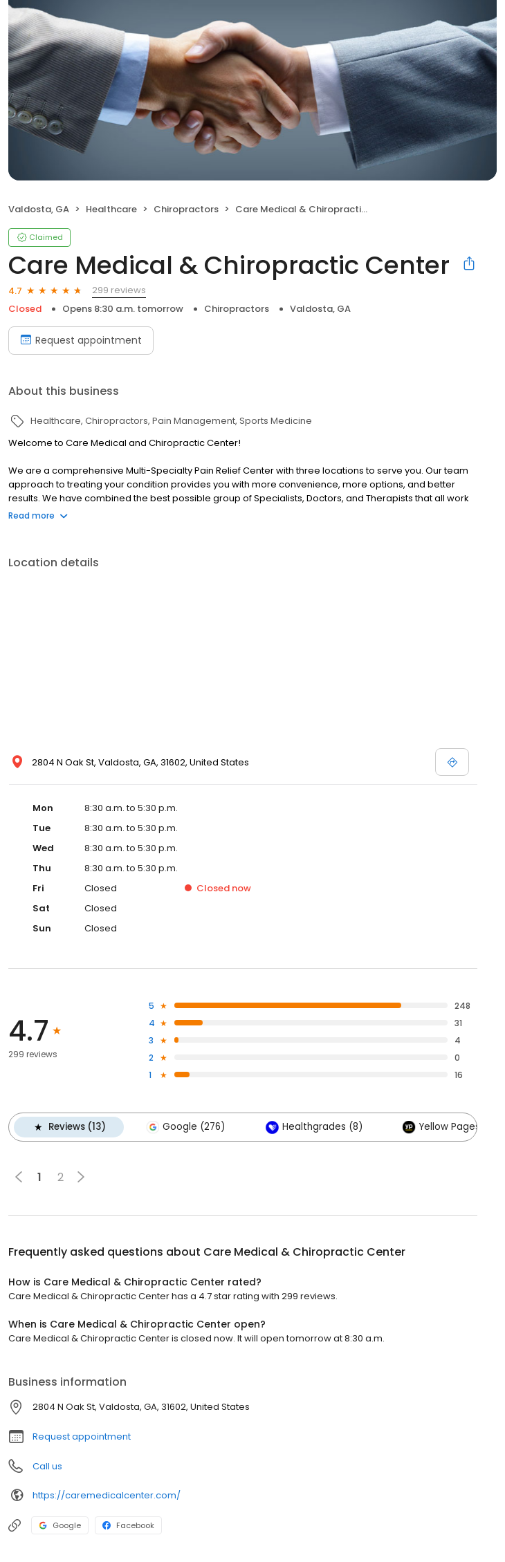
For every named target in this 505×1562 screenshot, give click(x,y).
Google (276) (185, 1127)
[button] (81, 1177)
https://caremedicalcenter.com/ (107, 1495)
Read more (38, 515)
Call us (47, 1466)
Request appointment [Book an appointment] (81, 340)
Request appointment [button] (82, 1436)
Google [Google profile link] (60, 1525)
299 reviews (119, 290)
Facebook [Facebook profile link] (128, 1525)
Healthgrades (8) (313, 1127)
